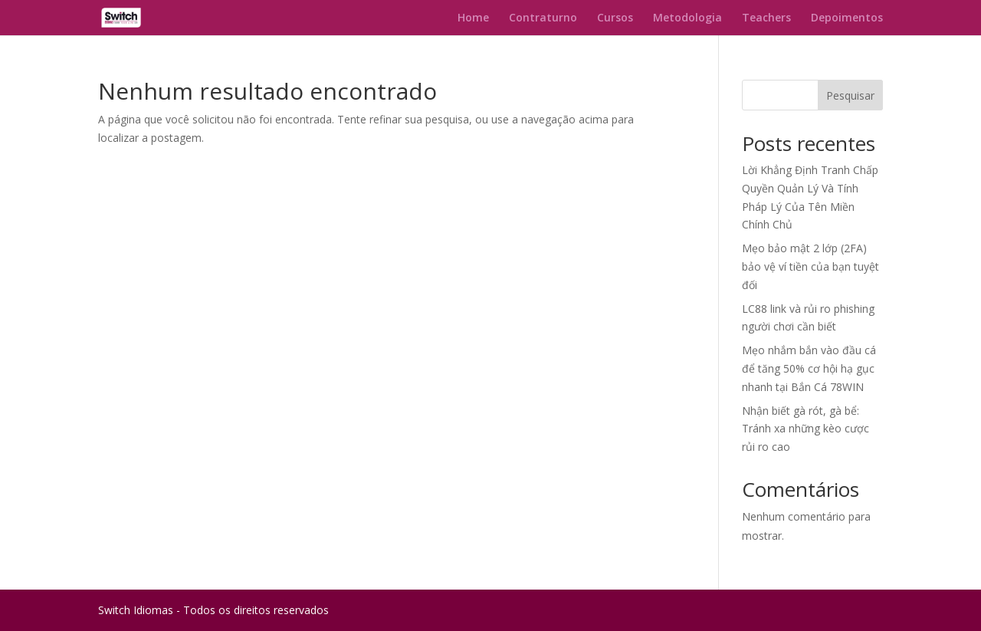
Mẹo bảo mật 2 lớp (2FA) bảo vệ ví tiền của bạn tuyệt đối (810, 266)
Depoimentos (847, 18)
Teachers (766, 18)
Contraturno (543, 18)
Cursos (615, 18)
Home (473, 18)
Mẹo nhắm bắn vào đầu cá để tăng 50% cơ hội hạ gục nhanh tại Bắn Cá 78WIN (809, 368)
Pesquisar (850, 95)
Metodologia (687, 18)
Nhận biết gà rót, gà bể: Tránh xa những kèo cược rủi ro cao (805, 429)
